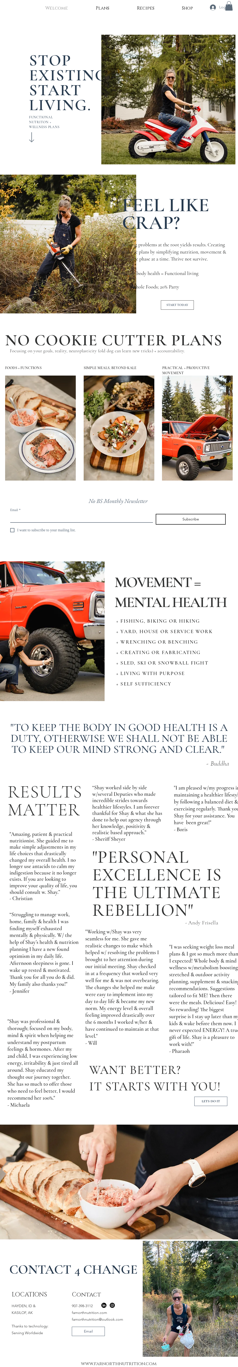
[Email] (80, 518)
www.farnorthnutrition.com (119, 1364)
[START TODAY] (177, 305)
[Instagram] (112, 1305)
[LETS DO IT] (210, 1101)
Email (15, 510)
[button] (229, 6)
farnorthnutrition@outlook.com (97, 1319)
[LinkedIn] (103, 1305)
